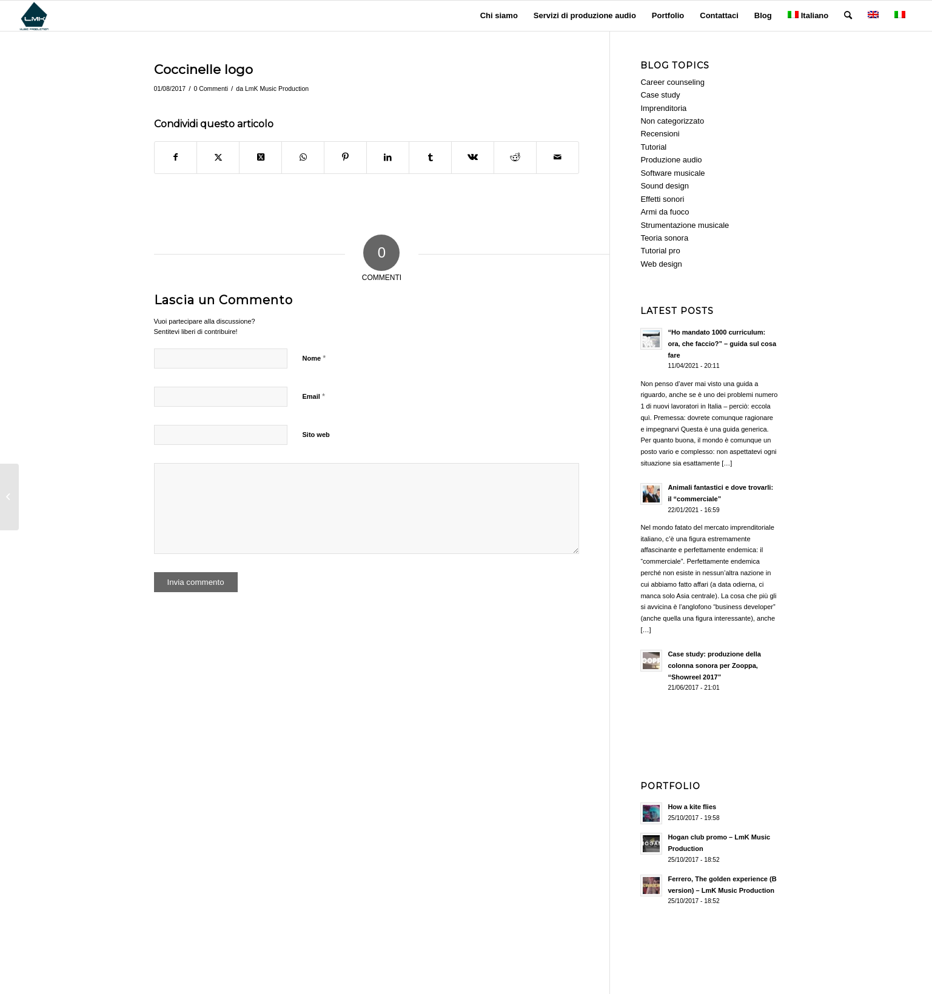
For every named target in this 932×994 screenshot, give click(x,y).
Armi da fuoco (664, 211)
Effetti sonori (662, 199)
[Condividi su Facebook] (176, 157)
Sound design (664, 185)
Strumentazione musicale (684, 225)
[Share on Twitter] (260, 157)
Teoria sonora (664, 237)
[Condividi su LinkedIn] (388, 157)
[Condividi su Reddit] (515, 157)
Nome (314, 357)
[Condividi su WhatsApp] (303, 157)
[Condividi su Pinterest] (345, 157)
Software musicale (672, 173)
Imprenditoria (663, 108)
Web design (661, 264)
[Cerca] (848, 16)
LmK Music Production (277, 88)
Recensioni (659, 133)
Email (314, 396)
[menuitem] (499, 16)
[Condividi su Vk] (473, 157)
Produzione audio (671, 159)
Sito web (316, 434)
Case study (660, 94)
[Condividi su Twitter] (218, 157)
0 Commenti (210, 88)
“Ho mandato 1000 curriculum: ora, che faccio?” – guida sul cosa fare (722, 344)
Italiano (808, 15)
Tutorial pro (660, 250)
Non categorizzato (672, 120)
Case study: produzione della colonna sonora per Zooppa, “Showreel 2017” (714, 665)
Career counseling (672, 82)
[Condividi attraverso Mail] (557, 157)
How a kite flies (692, 806)
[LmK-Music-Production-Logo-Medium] (34, 16)
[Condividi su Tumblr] (430, 157)
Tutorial (653, 147)
